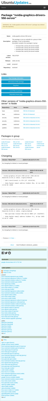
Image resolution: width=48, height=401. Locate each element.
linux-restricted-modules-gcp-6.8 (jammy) (13, 348)
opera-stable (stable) (7, 386)
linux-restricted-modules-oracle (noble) (12, 379)
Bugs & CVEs (7, 272)
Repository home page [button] (16, 94)
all (4, 333)
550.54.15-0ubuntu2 (29, 111)
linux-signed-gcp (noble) (8, 284)
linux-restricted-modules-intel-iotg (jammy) (13, 361)
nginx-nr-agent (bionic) (7, 342)
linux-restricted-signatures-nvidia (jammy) (13, 302)
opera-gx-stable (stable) (8, 384)
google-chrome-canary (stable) (10, 344)
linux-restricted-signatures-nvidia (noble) (12, 291)
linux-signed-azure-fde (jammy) (10, 314)
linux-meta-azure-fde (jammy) (9, 316)
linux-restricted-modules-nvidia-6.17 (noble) (13, 280)
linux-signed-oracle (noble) (8, 375)
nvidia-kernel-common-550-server (41, 145)
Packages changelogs (9, 270)
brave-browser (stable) (7, 395)
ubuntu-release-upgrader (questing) (11, 318)
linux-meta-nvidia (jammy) (8, 313)
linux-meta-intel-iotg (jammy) (9, 364)
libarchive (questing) (7, 322)
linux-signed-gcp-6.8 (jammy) (9, 350)
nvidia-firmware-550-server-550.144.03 (17, 145)
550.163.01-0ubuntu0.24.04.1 (31, 117)
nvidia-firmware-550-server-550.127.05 (5, 143)
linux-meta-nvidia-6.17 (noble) (9, 287)
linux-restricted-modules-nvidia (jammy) (12, 305)
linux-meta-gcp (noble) (7, 289)
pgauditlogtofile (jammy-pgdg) (9, 393)
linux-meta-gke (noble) (7, 368)
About (12, 245)
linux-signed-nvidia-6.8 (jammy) (10, 307)
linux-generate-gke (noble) (8, 359)
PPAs (5, 340)
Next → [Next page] (13, 238)
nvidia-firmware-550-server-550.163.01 (29, 143)
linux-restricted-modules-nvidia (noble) (12, 293)
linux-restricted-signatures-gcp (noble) (12, 276)
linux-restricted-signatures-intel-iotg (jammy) (13, 355)
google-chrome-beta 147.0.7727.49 (11, 262)
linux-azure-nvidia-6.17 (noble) (10, 390)
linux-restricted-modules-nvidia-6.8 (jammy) (13, 304)
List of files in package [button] (16, 91)
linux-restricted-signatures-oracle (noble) (12, 373)
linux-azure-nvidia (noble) (8, 298)
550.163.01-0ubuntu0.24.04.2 (31, 124)
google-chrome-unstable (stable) (10, 377)
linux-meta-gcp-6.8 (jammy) (9, 351)
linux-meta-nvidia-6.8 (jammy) (9, 311)
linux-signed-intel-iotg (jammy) (9, 362)
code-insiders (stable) (7, 370)
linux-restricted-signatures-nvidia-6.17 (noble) (14, 278)
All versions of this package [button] (16, 81)
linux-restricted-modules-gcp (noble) (11, 282)
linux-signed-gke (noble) (8, 357)
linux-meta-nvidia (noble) (8, 296)
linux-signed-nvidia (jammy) (9, 309)
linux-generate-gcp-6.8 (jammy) (10, 353)
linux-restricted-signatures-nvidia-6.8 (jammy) (14, 300)
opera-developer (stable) (8, 388)
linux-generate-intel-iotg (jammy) (10, 366)
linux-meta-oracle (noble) (8, 381)
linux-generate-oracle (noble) (9, 382)
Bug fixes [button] (16, 85)
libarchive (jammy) (6, 329)
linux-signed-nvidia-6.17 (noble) (10, 285)
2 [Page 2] (9, 238)
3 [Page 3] (10, 238)
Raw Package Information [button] (16, 78)
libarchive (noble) (6, 326)
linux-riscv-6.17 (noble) (7, 371)
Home (3, 7)
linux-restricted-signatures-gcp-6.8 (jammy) (13, 346)
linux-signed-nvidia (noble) (8, 294)
